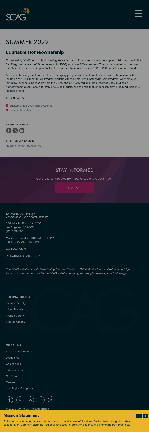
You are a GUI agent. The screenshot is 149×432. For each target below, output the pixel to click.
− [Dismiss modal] (139, 416)
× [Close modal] (145, 416)
